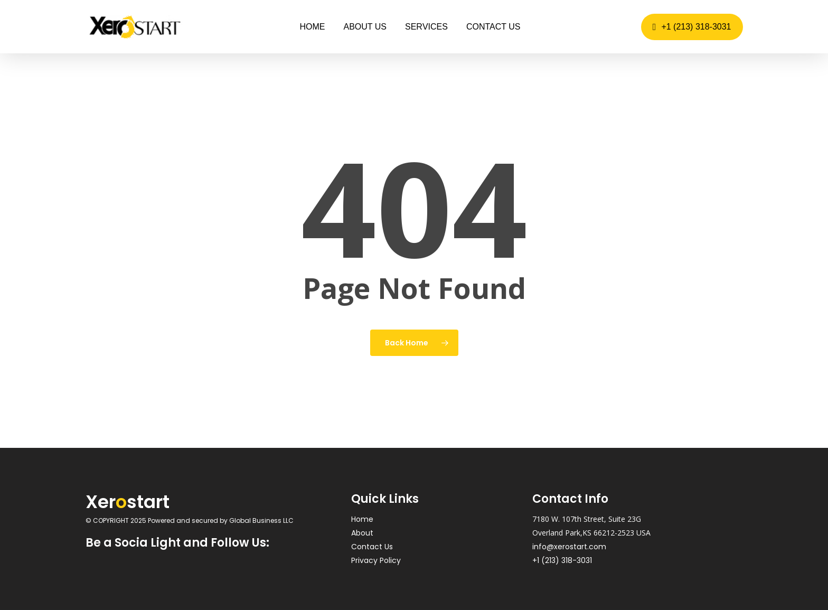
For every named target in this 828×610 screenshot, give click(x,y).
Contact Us (372, 546)
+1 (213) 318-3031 (562, 560)
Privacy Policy (376, 560)
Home (362, 519)
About (362, 533)
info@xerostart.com (569, 546)
